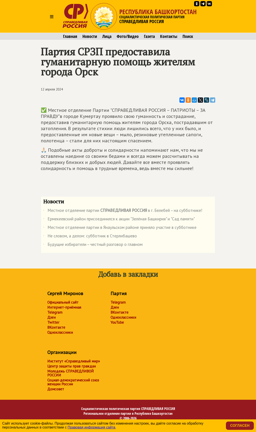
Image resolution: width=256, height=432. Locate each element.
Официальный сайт (63, 302)
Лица (106, 36)
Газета (149, 36)
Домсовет (55, 389)
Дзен (51, 317)
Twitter (53, 322)
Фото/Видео (128, 36)
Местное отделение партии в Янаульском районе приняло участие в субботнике (119, 228)
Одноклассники (60, 332)
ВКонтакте (56, 327)
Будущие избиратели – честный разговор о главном (93, 245)
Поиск (188, 36)
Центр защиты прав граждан (71, 366)
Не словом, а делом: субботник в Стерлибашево (90, 237)
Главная (70, 36)
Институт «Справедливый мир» (73, 361)
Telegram (54, 312)
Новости (89, 36)
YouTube (117, 322)
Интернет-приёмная (64, 307)
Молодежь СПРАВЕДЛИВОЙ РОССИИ (70, 373)
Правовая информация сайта (91, 427)
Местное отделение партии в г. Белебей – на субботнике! (122, 211)
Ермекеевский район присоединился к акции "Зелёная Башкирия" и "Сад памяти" (119, 220)
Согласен (239, 425)
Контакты (168, 36)
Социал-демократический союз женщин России (73, 382)
